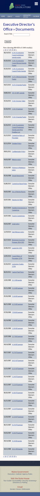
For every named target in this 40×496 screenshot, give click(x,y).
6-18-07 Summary (17, 396)
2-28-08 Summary (17, 332)
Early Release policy (18, 236)
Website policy (16, 163)
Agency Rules (27, 478)
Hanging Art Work (17, 203)
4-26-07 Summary (17, 437)
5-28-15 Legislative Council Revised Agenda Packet (19, 66)
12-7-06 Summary (17, 340)
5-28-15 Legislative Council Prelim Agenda (19, 73)
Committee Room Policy (19, 187)
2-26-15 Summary (17, 113)
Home (3, 16)
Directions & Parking (20, 486)
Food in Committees (18, 219)
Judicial (18, 478)
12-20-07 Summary (17, 420)
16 (5, 50)
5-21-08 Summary (17, 292)
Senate (10, 16)
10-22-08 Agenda (17, 453)
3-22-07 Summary (17, 388)
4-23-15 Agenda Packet (19, 88)
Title (5, 52)
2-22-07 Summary (17, 412)
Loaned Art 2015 (17, 252)
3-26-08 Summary (17, 300)
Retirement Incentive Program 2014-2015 (18, 245)
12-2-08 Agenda (17, 284)
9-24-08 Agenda (17, 445)
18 (10, 50)
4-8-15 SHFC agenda (18, 97)
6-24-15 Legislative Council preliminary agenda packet (18, 58)
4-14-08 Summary (17, 348)
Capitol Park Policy (18, 276)
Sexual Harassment (18, 179)
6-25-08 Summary (17, 308)
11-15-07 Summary (17, 372)
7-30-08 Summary (17, 316)
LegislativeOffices (27, 16)
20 (14, 50)
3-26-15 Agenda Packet (19, 121)
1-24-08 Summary (17, 324)
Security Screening (29, 484)
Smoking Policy (16, 147)
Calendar (36, 16)
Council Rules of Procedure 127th (17, 261)
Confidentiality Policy (18, 155)
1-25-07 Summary (17, 404)
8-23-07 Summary (17, 429)
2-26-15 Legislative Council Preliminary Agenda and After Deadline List (18, 132)
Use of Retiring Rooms (18, 195)
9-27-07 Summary (17, 356)
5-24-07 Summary (17, 380)
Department (15, 52)
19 (12, 50)
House (18, 16)
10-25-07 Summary (17, 364)
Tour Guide (7, 484)
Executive (11, 478)
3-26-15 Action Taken (18, 105)
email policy (15, 228)
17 (8, 50)
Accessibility (16, 484)
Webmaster (26, 493)
